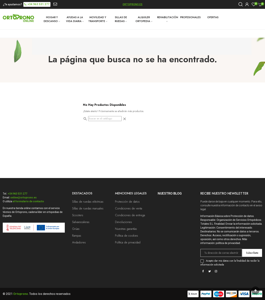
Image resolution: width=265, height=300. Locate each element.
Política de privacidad (127, 242)
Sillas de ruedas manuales (87, 208)
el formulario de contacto (28, 201)
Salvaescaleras (80, 222)
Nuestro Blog (170, 193)
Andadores (79, 242)
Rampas (76, 235)
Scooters (77, 215)
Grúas (76, 229)
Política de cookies (126, 235)
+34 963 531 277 (17, 193)
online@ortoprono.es (23, 197)
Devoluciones (123, 222)
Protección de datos (127, 202)
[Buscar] (105, 118)
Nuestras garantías (126, 229)
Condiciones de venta (128, 208)
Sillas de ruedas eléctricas (87, 202)
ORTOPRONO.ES (132, 4)
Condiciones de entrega (130, 215)
